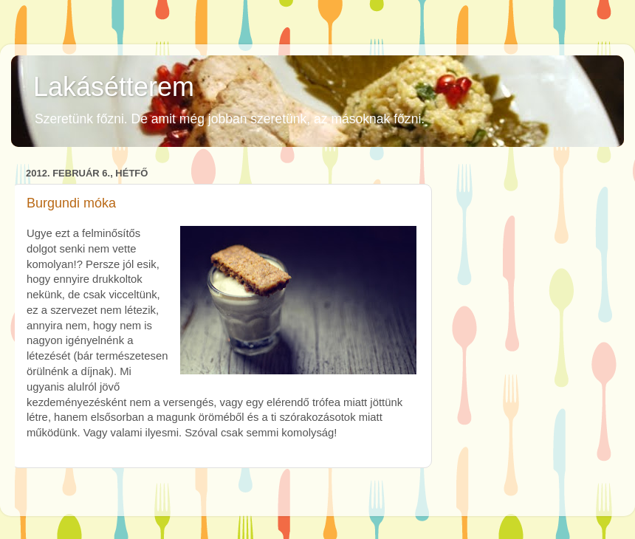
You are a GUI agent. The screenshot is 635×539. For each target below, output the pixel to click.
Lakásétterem (113, 87)
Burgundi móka (71, 203)
